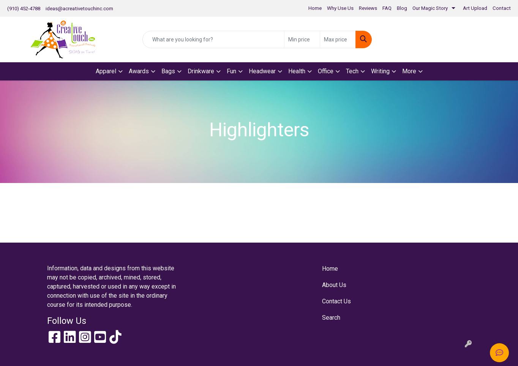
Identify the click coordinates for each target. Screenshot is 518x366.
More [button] (409, 71)
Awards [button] (139, 71)
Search (331, 317)
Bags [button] (168, 71)
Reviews (368, 8)
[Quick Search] (213, 39)
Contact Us (336, 301)
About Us (334, 285)
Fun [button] (231, 71)
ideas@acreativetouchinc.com (79, 8)
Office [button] (325, 71)
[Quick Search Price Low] (302, 39)
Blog (402, 8)
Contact (502, 8)
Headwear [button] (262, 71)
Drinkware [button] (201, 71)
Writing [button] (380, 71)
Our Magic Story (430, 8)
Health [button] (296, 71)
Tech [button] (352, 71)
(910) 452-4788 (23, 8)
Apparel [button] (106, 71)
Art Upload (475, 8)
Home (315, 8)
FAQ (387, 8)
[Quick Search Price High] (338, 39)
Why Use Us (340, 8)
